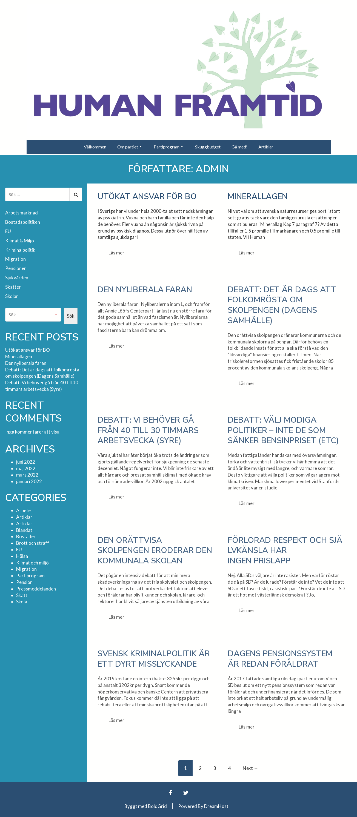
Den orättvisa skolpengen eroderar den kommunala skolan (155, 550)
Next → (250, 768)
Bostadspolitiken (22, 222)
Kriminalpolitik (20, 250)
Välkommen (95, 146)
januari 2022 (29, 481)
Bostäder (26, 536)
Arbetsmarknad (21, 213)
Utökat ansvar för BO (147, 196)
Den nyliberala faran (145, 289)
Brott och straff (32, 543)
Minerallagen (258, 196)
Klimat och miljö (32, 563)
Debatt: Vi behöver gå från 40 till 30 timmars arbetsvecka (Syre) (148, 430)
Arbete (23, 510)
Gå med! (239, 146)
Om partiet (129, 146)
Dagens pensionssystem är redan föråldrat (280, 658)
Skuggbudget (208, 146)
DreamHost (216, 806)
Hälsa (22, 556)
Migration (15, 259)
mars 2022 (27, 475)
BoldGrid (157, 806)
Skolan (12, 296)
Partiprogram (168, 146)
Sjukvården (16, 277)
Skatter (13, 287)
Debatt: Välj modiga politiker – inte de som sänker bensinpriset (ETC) (283, 430)
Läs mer (116, 253)
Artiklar (265, 146)
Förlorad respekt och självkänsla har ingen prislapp (285, 550)
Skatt (21, 595)
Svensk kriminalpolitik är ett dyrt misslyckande (154, 658)
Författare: (178, 169)
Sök (71, 316)
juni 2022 (25, 462)
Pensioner (15, 268)
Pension (24, 582)
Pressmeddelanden (36, 589)
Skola (21, 601)
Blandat (24, 530)
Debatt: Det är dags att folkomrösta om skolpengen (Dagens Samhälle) (282, 305)
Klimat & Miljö (19, 240)
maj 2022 (25, 468)
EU (8, 231)
